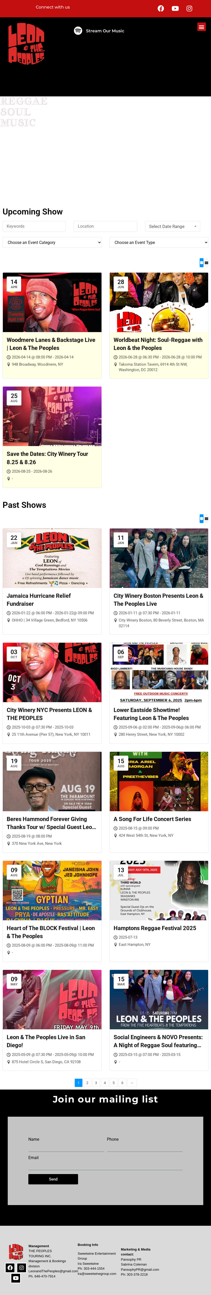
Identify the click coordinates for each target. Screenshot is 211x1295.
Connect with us (53, 7)
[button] (201, 26)
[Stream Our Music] (78, 30)
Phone (113, 1139)
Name (33, 1139)
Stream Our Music (105, 30)
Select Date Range (173, 226)
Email (33, 1158)
